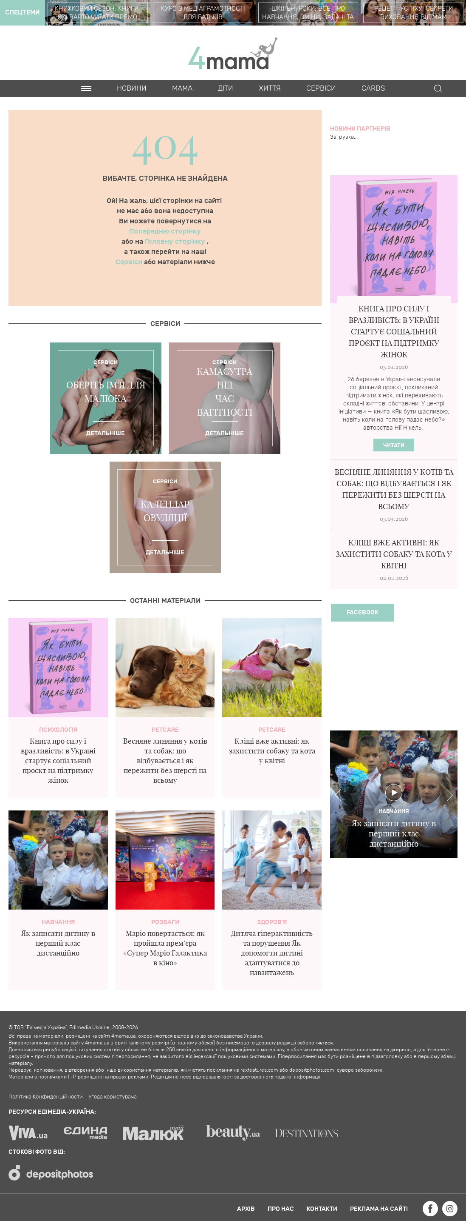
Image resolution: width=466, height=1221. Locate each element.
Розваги (165, 922)
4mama (233, 52)
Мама (182, 88)
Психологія (58, 729)
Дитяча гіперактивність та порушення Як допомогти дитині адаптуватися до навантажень (272, 953)
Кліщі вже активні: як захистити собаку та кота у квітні (272, 750)
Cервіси (321, 88)
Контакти (322, 1208)
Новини (132, 88)
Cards (373, 88)
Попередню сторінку (165, 231)
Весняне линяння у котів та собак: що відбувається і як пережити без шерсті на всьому (165, 760)
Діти (225, 88)
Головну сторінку (176, 241)
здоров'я (272, 922)
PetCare (165, 729)
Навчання (58, 922)
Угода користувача (112, 1096)
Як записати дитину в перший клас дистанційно (58, 943)
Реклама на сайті (379, 1208)
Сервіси (130, 262)
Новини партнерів (360, 128)
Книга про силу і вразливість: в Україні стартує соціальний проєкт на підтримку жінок (58, 760)
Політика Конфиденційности (45, 1096)
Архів (246, 1208)
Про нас (281, 1208)
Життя (270, 88)
